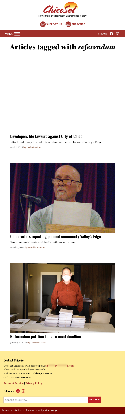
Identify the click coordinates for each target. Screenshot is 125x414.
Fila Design (51, 410)
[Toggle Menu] (17, 34)
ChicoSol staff (38, 343)
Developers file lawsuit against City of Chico (46, 136)
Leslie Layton (33, 147)
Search (94, 399)
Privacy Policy (33, 383)
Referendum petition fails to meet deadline (45, 336)
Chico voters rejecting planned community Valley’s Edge (55, 236)
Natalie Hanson (36, 247)
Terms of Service (13, 383)
